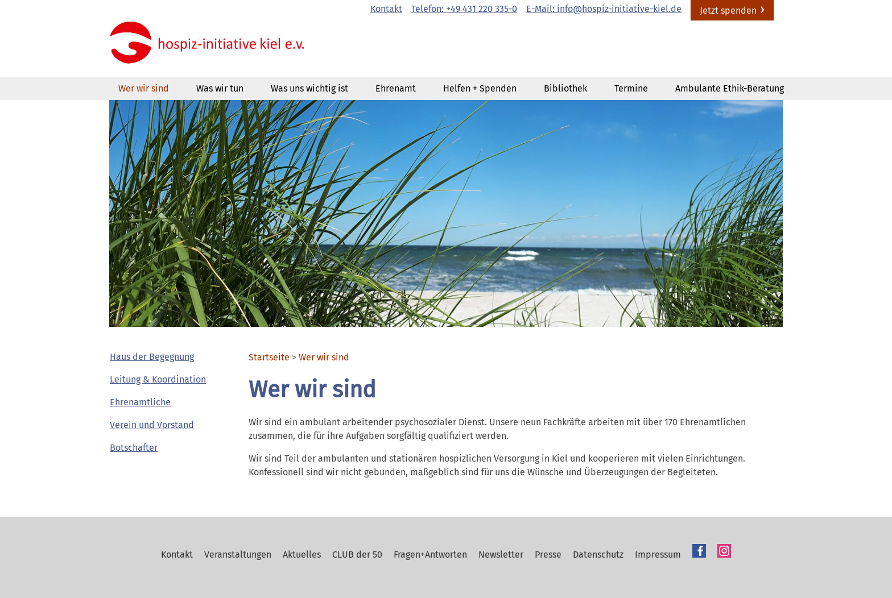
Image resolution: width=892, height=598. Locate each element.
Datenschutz (598, 554)
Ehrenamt (395, 88)
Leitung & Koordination (158, 379)
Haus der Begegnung (152, 356)
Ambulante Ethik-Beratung (729, 88)
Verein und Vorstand (152, 425)
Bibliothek (565, 88)
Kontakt (386, 8)
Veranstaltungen (237, 554)
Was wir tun (219, 88)
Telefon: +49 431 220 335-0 (464, 8)
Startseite (269, 357)
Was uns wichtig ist (309, 88)
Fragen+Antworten (430, 554)
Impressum (658, 554)
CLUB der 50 (357, 554)
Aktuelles (302, 554)
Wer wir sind (143, 88)
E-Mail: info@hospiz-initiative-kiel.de (604, 8)
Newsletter (500, 554)
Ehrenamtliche (140, 402)
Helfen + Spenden (480, 88)
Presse (548, 554)
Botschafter (134, 447)
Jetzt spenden (728, 10)
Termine (631, 88)
